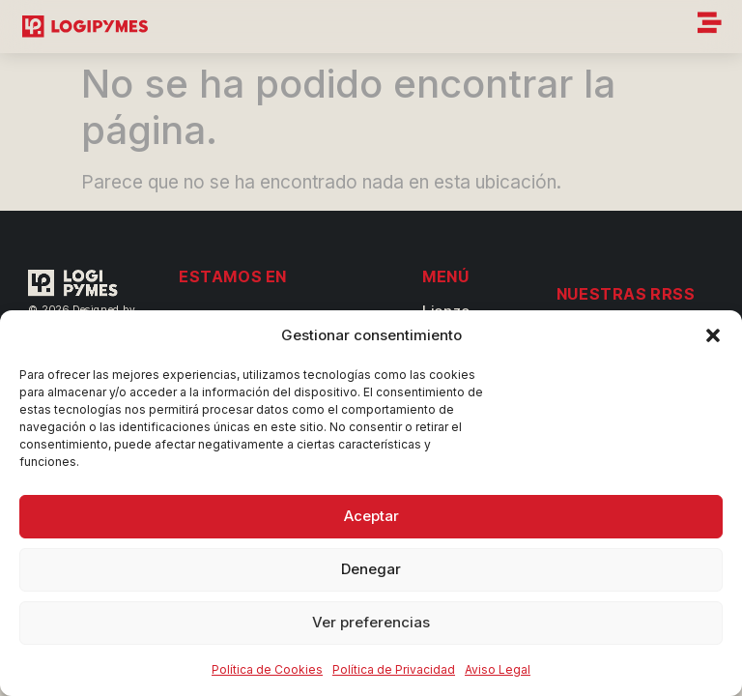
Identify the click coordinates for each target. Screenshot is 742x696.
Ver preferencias (371, 622)
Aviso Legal (497, 669)
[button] (713, 335)
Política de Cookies (267, 669)
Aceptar (371, 516)
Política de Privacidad (393, 669)
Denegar (371, 569)
